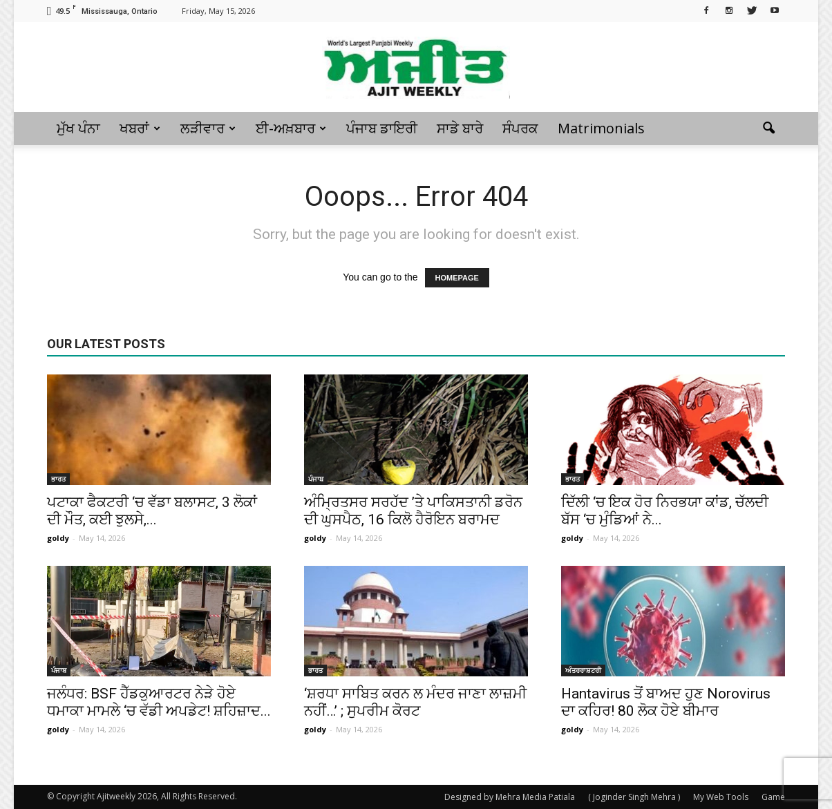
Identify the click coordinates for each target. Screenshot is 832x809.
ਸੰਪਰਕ (520, 128)
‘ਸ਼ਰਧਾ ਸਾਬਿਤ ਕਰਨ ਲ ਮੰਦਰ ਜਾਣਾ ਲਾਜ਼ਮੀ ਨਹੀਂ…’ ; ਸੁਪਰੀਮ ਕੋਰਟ (415, 702)
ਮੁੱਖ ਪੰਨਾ (78, 128)
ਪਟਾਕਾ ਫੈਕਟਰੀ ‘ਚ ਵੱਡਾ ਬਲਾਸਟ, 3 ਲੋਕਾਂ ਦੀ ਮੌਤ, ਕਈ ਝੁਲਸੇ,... (152, 511)
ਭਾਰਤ (58, 479)
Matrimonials (601, 128)
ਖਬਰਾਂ (140, 128)
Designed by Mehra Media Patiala (509, 797)
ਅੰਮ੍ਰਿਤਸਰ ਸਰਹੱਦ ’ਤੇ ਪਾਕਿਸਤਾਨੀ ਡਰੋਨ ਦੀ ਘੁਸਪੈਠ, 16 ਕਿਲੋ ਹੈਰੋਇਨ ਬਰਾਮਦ (413, 511)
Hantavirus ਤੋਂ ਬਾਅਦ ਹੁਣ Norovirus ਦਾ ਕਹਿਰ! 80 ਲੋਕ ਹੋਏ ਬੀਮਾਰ (665, 702)
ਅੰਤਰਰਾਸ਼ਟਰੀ (583, 670)
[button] (768, 128)
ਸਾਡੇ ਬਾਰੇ (460, 128)
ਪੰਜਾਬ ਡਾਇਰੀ (381, 128)
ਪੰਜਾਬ (315, 479)
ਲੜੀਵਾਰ (208, 128)
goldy (58, 538)
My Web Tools (720, 797)
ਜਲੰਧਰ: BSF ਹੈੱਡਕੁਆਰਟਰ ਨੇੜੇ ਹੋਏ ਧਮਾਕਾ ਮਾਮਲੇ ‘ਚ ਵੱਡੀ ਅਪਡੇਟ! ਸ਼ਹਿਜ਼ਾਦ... (159, 702)
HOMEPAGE (457, 278)
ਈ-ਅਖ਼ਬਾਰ (291, 128)
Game (773, 797)
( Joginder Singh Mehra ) (634, 797)
